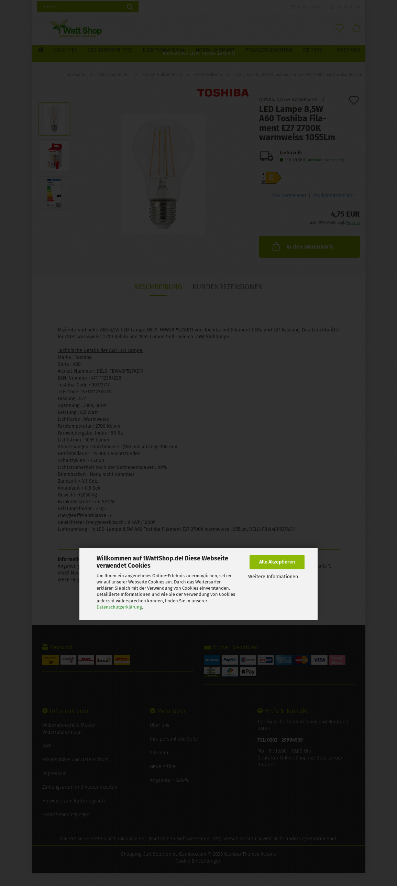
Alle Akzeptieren (277, 562)
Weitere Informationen (273, 577)
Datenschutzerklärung (119, 607)
